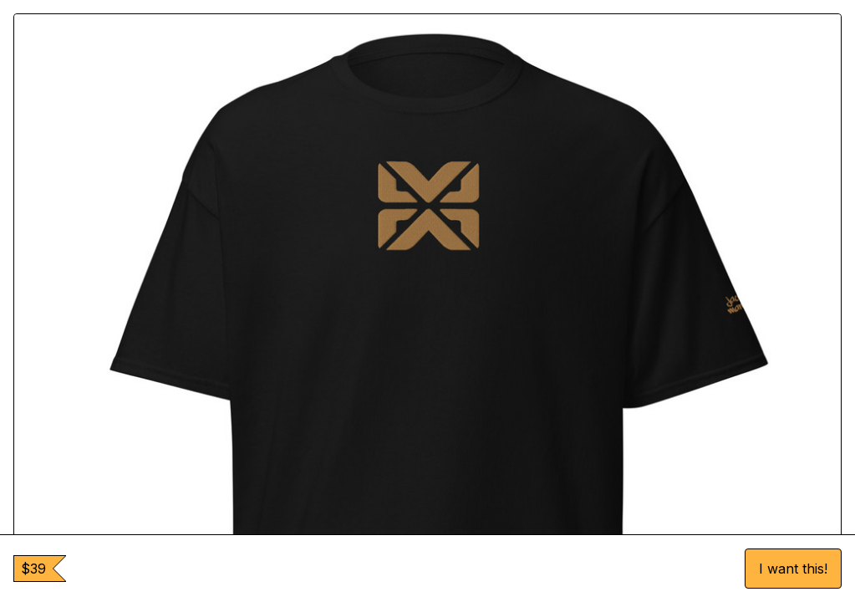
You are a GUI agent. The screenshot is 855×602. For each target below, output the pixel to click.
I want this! (793, 568)
